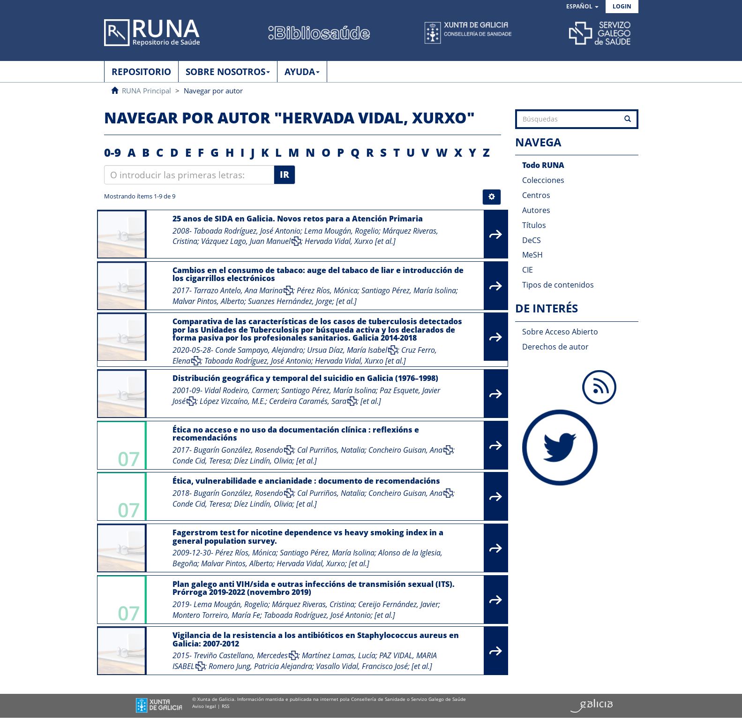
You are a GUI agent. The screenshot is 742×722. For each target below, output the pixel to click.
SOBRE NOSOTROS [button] (228, 72)
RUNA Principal (146, 90)
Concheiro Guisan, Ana (405, 450)
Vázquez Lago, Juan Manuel (246, 241)
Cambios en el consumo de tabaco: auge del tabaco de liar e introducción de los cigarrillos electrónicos (318, 274)
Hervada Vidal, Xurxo (339, 241)
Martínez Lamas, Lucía (338, 655)
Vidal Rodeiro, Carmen (240, 390)
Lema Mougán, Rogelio (341, 231)
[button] (582, 7)
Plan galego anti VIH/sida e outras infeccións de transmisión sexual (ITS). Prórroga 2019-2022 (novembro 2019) (313, 588)
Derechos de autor (555, 347)
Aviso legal (204, 706)
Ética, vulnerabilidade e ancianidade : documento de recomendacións (306, 481)
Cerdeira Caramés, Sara (307, 401)
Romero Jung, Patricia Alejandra (260, 666)
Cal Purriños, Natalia (331, 450)
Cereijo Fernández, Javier (398, 604)
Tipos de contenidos (558, 285)
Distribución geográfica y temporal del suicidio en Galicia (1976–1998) (305, 378)
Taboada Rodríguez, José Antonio (247, 231)
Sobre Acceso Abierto (560, 332)
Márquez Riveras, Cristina (313, 604)
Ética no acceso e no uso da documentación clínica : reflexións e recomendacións (295, 434)
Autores (536, 210)
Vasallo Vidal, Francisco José (362, 666)
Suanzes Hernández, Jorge (290, 301)
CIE (527, 270)
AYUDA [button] (302, 72)
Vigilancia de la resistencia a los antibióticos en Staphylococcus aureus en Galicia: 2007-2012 (315, 639)
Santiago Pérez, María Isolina (408, 290)
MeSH (532, 255)
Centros (536, 195)
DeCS (531, 240)
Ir (284, 174)
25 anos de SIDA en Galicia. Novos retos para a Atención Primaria (297, 218)
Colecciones (543, 180)
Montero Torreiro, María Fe (216, 615)
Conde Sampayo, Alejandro (259, 350)
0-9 (112, 152)
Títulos (534, 225)
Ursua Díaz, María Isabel (347, 350)
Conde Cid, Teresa (201, 461)
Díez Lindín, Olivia (263, 461)
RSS (225, 706)
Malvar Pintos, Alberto (208, 301)
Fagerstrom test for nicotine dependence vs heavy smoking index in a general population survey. (307, 536)
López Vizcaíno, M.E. (232, 401)
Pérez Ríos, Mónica (327, 290)
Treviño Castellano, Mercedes (241, 655)
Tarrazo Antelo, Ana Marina (238, 290)
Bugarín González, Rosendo (238, 450)
